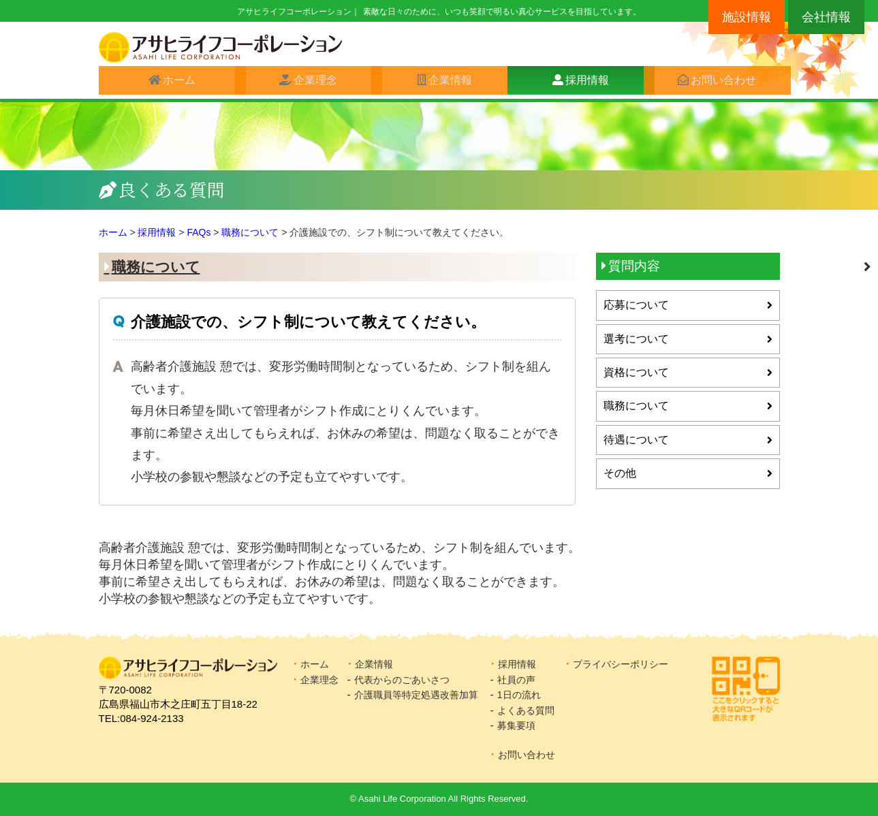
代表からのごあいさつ (402, 679)
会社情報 (826, 17)
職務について (156, 266)
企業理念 (310, 83)
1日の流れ (519, 694)
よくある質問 (525, 710)
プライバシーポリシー (620, 664)
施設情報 (746, 17)
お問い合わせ (718, 83)
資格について (636, 372)
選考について (636, 339)
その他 (619, 473)
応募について (636, 305)
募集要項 (516, 725)
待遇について (636, 439)
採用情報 (581, 83)
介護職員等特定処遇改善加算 (416, 694)
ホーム (173, 83)
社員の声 (516, 679)
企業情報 (445, 83)
